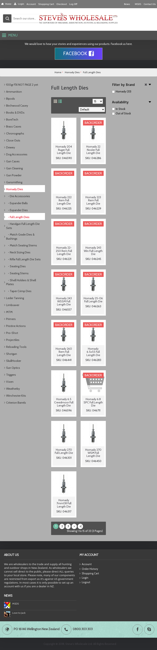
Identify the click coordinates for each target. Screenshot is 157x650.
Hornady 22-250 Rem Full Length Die (64, 251)
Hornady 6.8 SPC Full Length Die (93, 402)
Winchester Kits (16, 395)
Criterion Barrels (16, 402)
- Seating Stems (17, 273)
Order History (89, 569)
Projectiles (12, 340)
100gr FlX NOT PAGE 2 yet (22, 85)
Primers (11, 319)
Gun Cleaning (14, 168)
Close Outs (13, 140)
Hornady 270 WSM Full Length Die (93, 453)
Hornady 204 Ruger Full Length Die (64, 150)
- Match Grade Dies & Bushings (20, 236)
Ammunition (14, 91)
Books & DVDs (15, 112)
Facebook (78, 53)
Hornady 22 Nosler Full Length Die (93, 150)
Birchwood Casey (17, 105)
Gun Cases (13, 161)
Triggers (11, 375)
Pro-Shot (12, 333)
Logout (85, 582)
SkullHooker (13, 361)
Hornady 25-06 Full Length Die (93, 299)
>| (80, 526)
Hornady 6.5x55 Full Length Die (93, 352)
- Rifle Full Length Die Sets (23, 259)
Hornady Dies (14, 189)
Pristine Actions (16, 326)
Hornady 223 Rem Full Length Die (93, 200)
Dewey (10, 147)
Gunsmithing (14, 182)
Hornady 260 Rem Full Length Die (64, 352)
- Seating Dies (16, 266)
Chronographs (15, 133)
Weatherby (13, 388)
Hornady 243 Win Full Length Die (93, 251)
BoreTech (12, 119)
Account (86, 564)
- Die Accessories (18, 196)
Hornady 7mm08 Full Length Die (63, 503)
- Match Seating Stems (21, 245)
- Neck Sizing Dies (18, 252)
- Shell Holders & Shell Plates (21, 282)
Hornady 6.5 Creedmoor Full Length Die (63, 402)
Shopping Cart (89, 573)
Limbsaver (12, 305)
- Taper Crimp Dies (18, 291)
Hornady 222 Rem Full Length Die (64, 200)
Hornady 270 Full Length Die (64, 451)
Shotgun (11, 354)
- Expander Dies (17, 210)
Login (84, 578)
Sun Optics (13, 368)
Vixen (9, 382)
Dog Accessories (16, 154)
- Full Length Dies (17, 217)
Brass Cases (13, 126)
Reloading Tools (16, 347)
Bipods (10, 98)
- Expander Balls (17, 203)
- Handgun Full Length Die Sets (23, 226)
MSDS (15, 603)
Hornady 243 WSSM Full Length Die (64, 301)
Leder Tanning (15, 298)
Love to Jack (19, 612)
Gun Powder (13, 175)
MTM (9, 312)
